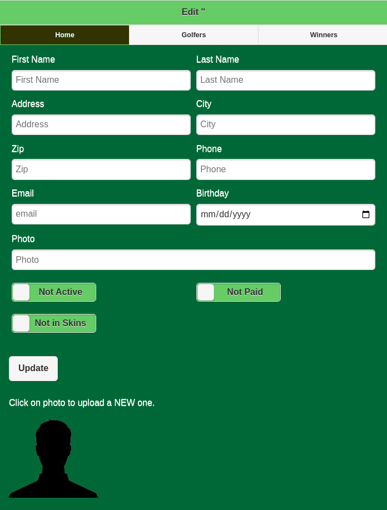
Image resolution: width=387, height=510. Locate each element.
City (285, 117)
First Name (101, 72)
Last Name (285, 72)
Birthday (285, 207)
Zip (101, 162)
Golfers (194, 35)
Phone (285, 162)
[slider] (21, 292)
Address (101, 117)
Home (65, 35)
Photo (193, 252)
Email (101, 206)
